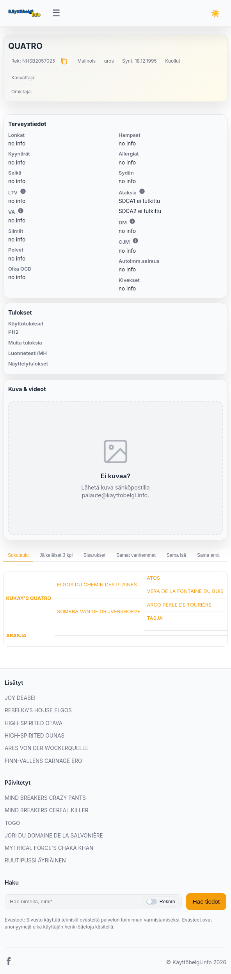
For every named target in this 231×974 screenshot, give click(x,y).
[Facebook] (8, 962)
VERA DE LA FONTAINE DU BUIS (185, 591)
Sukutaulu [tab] (18, 555)
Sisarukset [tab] (94, 555)
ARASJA (16, 635)
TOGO (12, 823)
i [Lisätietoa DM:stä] (132, 221)
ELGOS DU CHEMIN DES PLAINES (97, 585)
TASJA (154, 618)
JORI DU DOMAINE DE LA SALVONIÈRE (54, 835)
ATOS (153, 578)
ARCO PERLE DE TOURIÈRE (179, 605)
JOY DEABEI (20, 698)
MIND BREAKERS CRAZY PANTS (45, 798)
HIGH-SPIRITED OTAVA (33, 723)
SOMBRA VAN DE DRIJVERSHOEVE (98, 611)
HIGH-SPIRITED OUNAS (34, 736)
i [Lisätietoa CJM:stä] (135, 241)
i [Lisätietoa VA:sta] (21, 211)
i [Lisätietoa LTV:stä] (23, 191)
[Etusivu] (25, 13)
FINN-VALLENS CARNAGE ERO (43, 761)
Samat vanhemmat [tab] (136, 555)
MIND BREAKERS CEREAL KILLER (47, 810)
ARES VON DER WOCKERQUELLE (47, 748)
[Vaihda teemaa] (215, 13)
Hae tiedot (206, 901)
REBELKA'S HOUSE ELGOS (38, 710)
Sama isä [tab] (176, 555)
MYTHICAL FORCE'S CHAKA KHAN (49, 848)
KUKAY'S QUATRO (28, 598)
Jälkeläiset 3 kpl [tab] (56, 555)
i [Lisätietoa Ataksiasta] (142, 191)
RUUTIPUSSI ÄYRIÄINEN (35, 860)
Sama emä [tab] (208, 555)
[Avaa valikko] (56, 13)
